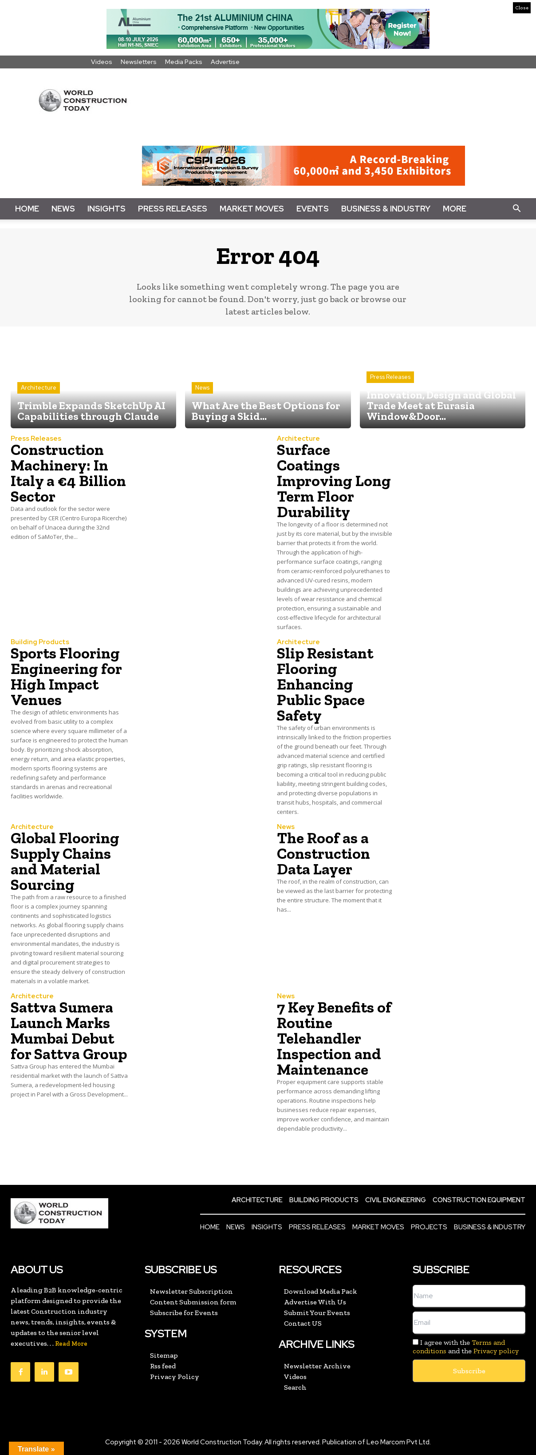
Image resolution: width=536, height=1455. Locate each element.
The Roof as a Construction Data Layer (323, 853)
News (63, 208)
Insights (106, 208)
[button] (516, 208)
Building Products (40, 642)
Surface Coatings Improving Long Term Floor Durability (334, 480)
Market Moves (252, 208)
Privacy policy (496, 1351)
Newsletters (139, 62)
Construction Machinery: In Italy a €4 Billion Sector (68, 473)
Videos (101, 62)
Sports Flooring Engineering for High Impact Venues (66, 676)
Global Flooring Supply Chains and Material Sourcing (65, 861)
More (454, 208)
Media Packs (183, 62)
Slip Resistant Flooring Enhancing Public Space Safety (325, 684)
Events (312, 208)
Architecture (38, 387)
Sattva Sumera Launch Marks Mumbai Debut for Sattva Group (69, 1030)
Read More (71, 1343)
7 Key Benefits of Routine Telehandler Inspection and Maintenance (334, 1038)
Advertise (225, 62)
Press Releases (172, 208)
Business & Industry (385, 208)
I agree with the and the (466, 1346)
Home (27, 208)
